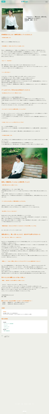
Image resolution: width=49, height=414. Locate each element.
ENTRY (3, 1)
